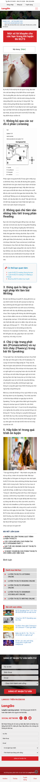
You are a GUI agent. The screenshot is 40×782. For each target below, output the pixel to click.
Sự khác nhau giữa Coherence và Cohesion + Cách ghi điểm (25, 626)
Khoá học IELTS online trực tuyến (19, 279)
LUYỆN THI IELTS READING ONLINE (19, 581)
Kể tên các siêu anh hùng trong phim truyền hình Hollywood (24, 642)
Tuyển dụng (29, 4)
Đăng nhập (10, 4)
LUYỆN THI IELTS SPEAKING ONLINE (17, 586)
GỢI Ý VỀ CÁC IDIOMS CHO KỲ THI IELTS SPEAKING (19, 547)
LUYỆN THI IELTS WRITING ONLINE (19, 599)
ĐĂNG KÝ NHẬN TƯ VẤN (20, 691)
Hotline (5, 778)
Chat (35, 778)
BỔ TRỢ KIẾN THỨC (17, 21)
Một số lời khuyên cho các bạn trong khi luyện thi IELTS (20, 36)
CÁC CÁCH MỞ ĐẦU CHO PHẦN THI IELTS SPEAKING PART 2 (18, 542)
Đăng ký (19, 4)
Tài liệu (15, 778)
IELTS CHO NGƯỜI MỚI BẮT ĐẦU (14, 23)
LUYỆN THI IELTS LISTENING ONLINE (17, 575)
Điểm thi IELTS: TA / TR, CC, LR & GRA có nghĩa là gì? (25, 634)
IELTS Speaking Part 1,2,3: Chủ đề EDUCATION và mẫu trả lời (25, 611)
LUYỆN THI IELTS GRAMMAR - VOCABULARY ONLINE (17, 592)
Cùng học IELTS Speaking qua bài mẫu (25, 619)
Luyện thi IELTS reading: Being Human (20, 272)
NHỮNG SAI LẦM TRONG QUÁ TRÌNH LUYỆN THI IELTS (18, 538)
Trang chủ (6, 21)
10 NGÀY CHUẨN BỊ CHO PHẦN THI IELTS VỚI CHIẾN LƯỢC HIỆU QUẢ (20, 552)
